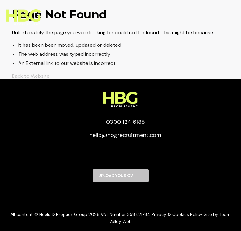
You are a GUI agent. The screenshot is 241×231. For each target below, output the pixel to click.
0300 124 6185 (120, 122)
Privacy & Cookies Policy (177, 214)
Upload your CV (115, 175)
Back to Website (31, 76)
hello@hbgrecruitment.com (120, 135)
